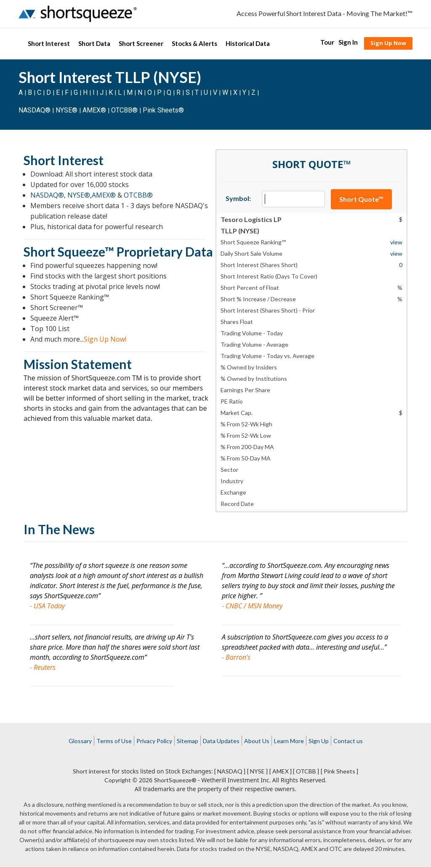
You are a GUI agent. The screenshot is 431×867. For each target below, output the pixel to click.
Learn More (289, 740)
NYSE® (67, 110)
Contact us (348, 740)
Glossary (80, 740)
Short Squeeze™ (69, 251)
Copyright (117, 780)
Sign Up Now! (105, 339)
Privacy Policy (154, 740)
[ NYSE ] (257, 771)
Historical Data (248, 43)
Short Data (94, 43)
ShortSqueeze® (175, 780)
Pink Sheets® (163, 110)
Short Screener (141, 43)
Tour (327, 42)
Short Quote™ (361, 199)
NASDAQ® (35, 110)
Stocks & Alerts (194, 43)
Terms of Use (114, 740)
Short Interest (49, 43)
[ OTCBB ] (306, 771)
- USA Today (47, 605)
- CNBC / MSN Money (252, 605)
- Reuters (43, 667)
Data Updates (221, 740)
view (396, 242)
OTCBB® (124, 110)
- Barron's (236, 657)
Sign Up (319, 740)
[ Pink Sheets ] (339, 771)
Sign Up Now (388, 43)
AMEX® (94, 110)
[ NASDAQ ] (229, 771)
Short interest (91, 771)
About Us (256, 740)
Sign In (348, 42)
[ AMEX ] (280, 771)
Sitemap (187, 740)
